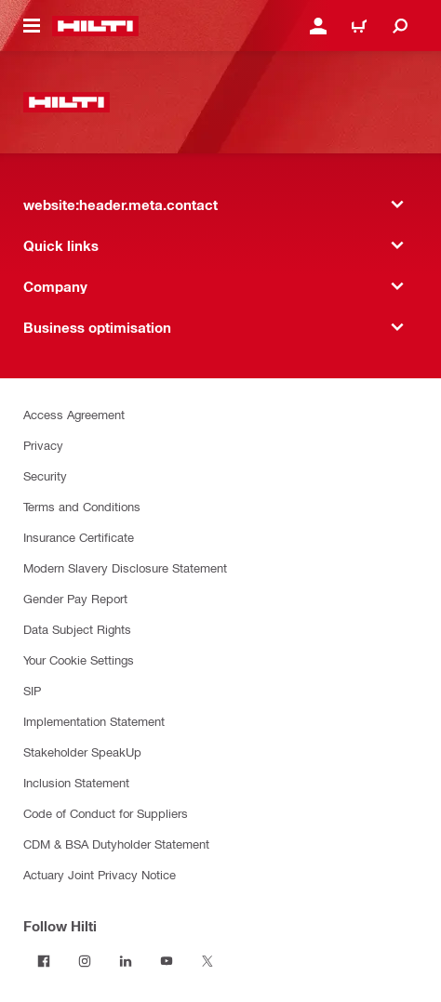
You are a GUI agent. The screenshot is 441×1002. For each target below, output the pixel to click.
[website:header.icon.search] (400, 26)
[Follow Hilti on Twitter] (207, 961)
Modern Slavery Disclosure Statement (125, 567)
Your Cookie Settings (78, 659)
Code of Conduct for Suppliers (105, 813)
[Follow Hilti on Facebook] (43, 961)
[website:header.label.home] (95, 26)
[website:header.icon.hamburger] (31, 26)
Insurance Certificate (78, 537)
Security (45, 475)
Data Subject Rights (77, 629)
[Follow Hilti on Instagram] (84, 961)
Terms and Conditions (81, 506)
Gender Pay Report (75, 598)
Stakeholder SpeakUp (82, 751)
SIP (32, 690)
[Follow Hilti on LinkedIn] (125, 961)
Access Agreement (74, 414)
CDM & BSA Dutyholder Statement (116, 843)
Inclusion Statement (76, 782)
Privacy (43, 445)
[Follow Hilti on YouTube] (166, 961)
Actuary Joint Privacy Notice (99, 874)
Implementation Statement (94, 721)
